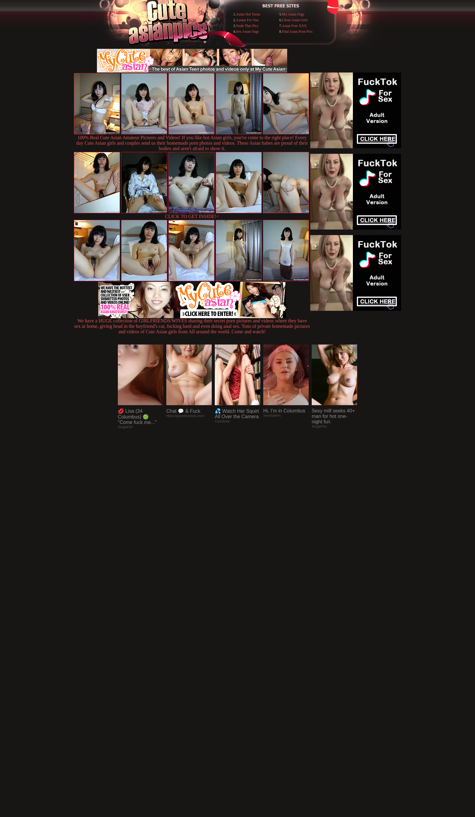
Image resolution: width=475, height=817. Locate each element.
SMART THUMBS (248, 692)
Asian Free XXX (294, 26)
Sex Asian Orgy (247, 31)
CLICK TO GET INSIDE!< (192, 216)
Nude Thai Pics (247, 26)
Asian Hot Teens (248, 14)
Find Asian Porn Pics (297, 31)
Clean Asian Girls (295, 20)
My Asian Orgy (293, 14)
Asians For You (247, 20)
